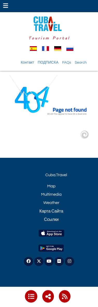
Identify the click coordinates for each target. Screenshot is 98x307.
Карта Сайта (51, 211)
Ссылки (51, 219)
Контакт (27, 62)
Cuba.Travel (56, 175)
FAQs (66, 62)
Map (51, 186)
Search (81, 62)
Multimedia (51, 194)
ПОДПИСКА (48, 62)
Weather (51, 203)
